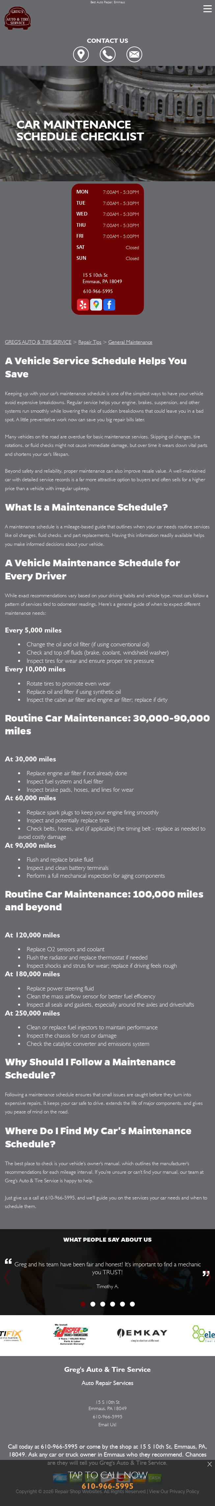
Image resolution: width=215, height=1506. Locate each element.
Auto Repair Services (107, 1383)
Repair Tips (89, 342)
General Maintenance (130, 342)
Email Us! (107, 1425)
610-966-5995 (98, 291)
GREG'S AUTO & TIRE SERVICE (38, 342)
